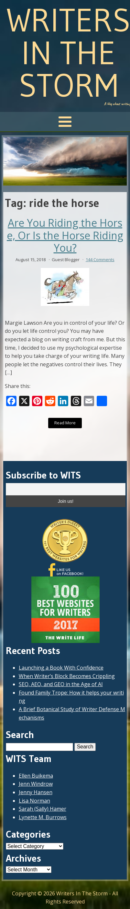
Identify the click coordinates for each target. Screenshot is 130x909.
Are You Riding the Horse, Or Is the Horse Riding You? (65, 235)
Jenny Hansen (35, 792)
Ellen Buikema (36, 775)
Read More (65, 423)
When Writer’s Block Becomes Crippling (67, 676)
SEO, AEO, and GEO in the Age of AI (61, 684)
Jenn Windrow (36, 783)
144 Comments (100, 259)
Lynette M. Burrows (43, 817)
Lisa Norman (34, 800)
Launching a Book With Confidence (61, 667)
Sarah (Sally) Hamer (42, 808)
